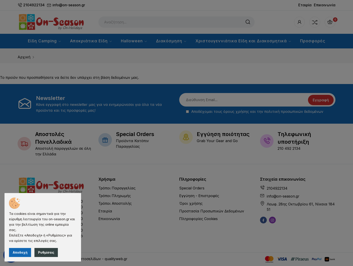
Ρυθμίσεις (46, 252)
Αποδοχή (20, 252)
